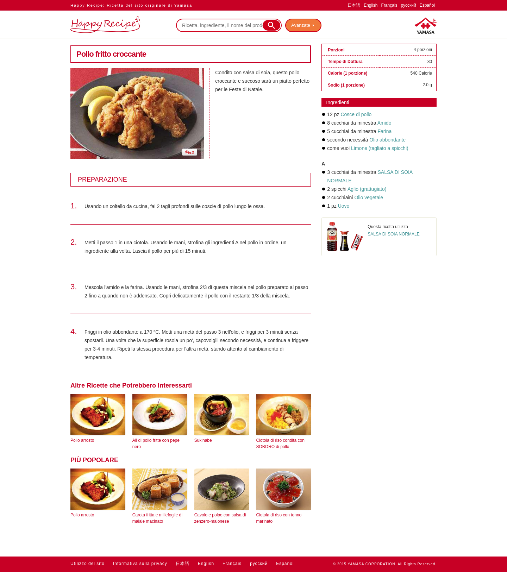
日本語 (354, 5)
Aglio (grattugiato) (367, 189)
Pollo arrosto (82, 440)
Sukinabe (203, 440)
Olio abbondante (387, 140)
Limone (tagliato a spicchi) (379, 148)
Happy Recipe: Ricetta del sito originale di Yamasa (131, 5)
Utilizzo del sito (87, 563)
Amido (384, 123)
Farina (385, 131)
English (370, 5)
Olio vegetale (368, 197)
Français (389, 5)
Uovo (344, 206)
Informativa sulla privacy (140, 563)
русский (408, 5)
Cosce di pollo (355, 114)
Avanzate (300, 25)
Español (427, 5)
